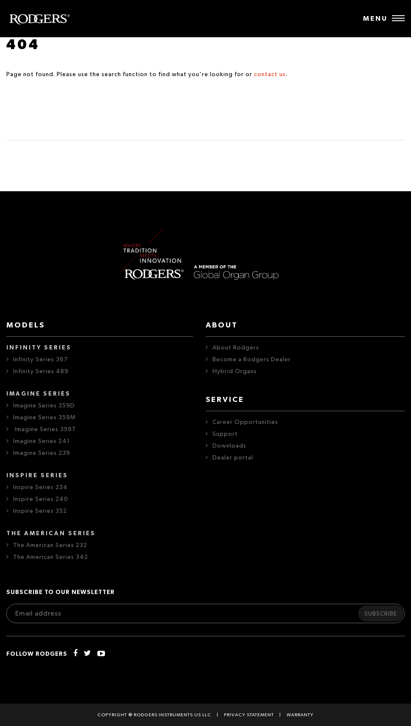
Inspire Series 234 (40, 487)
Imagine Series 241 (41, 441)
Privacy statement (249, 714)
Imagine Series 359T (44, 429)
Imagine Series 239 (41, 453)
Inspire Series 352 (40, 511)
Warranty (300, 714)
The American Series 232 (50, 545)
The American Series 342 (50, 557)
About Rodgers (235, 348)
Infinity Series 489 (41, 371)
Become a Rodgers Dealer (251, 360)
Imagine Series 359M (44, 418)
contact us (270, 74)
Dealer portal (232, 458)
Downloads (229, 446)
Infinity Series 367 (40, 360)
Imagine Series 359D (44, 406)
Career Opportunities (245, 422)
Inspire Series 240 (40, 499)
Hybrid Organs (234, 371)
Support (225, 434)
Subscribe (380, 614)
